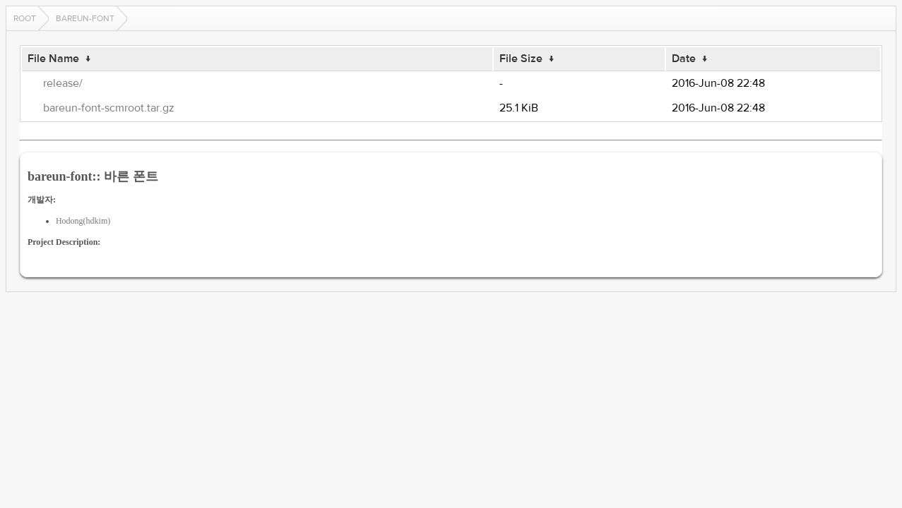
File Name (53, 59)
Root (24, 18)
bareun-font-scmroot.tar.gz (108, 108)
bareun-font (85, 18)
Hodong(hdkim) (83, 221)
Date (684, 59)
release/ (63, 83)
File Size (520, 59)
